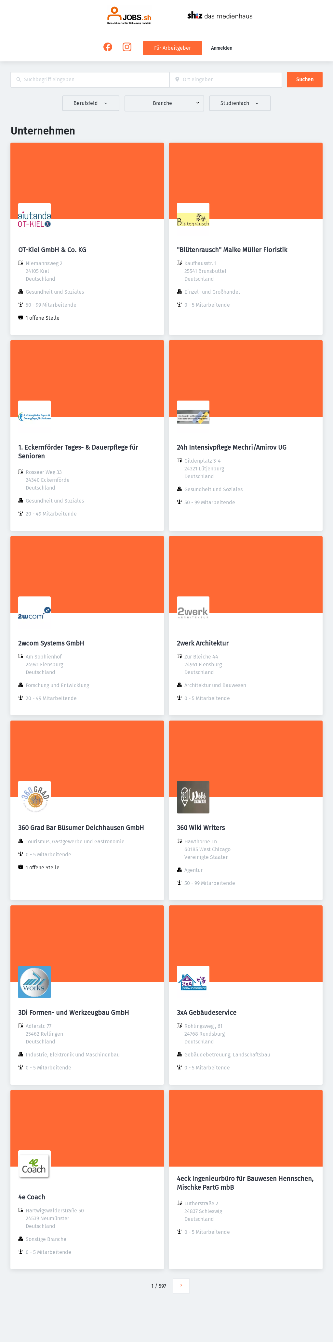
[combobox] (89, 80)
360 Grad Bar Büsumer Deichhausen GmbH (81, 828)
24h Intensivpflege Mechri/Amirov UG (231, 447)
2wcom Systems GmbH (51, 643)
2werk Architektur (203, 643)
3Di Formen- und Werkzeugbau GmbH (73, 1012)
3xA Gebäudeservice (206, 1012)
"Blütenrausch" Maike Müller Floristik (232, 250)
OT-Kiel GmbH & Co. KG (52, 250)
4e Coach (31, 1197)
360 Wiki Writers (201, 828)
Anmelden (221, 48)
